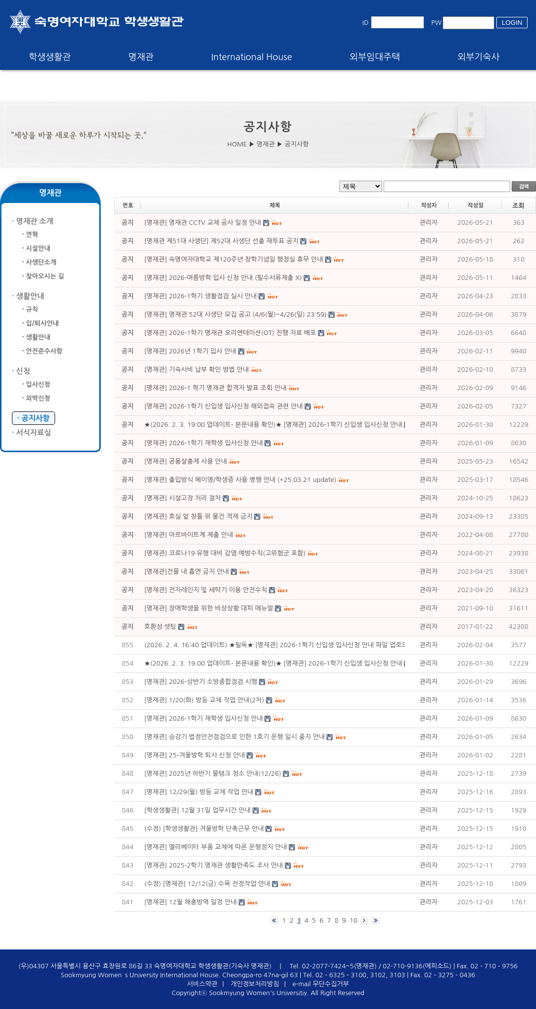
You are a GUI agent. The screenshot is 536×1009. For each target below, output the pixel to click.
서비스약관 (202, 984)
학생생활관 (50, 57)
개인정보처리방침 (255, 984)
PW (436, 22)
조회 (518, 205)
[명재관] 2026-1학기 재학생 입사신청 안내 (203, 718)
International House (251, 57)
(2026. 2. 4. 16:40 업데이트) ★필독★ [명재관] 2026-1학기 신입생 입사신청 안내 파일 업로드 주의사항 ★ (293, 645)
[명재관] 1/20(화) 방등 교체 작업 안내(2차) (204, 700)
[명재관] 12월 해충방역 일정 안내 (190, 902)
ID (365, 22)
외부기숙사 (479, 57)
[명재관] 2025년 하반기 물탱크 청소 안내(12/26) (212, 773)
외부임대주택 (375, 57)
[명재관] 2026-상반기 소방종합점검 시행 (201, 681)
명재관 (141, 57)
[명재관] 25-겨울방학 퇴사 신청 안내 (194, 755)
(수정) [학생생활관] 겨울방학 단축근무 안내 (204, 828)
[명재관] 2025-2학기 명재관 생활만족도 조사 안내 (213, 865)
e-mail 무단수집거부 (320, 984)
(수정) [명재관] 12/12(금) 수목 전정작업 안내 (207, 883)
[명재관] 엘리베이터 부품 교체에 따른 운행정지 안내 (215, 847)
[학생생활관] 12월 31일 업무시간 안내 (197, 810)
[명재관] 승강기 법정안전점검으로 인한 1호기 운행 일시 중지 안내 (234, 737)
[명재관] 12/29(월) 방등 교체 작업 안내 (199, 792)
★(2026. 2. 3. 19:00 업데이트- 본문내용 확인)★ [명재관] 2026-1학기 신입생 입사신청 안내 (273, 663)
